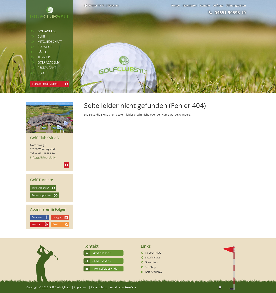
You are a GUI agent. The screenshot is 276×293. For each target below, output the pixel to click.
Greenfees (151, 262)
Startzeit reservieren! (45, 83)
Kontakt (66, 165)
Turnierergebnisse (41, 195)
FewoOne (130, 287)
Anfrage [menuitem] (218, 5)
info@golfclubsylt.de (43, 157)
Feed (54, 224)
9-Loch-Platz (152, 257)
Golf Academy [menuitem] (49, 62)
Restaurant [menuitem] (47, 68)
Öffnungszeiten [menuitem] (236, 5)
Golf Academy (153, 272)
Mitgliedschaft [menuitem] (50, 42)
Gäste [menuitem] (42, 52)
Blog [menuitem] (41, 73)
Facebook (37, 217)
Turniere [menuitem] (45, 57)
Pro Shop (150, 267)
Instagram (57, 217)
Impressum (81, 287)
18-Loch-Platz (153, 252)
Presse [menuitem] (175, 5)
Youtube (36, 224)
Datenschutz (99, 287)
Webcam (113, 5)
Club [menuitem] (41, 36)
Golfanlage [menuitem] (47, 31)
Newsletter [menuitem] (190, 5)
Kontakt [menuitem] (205, 5)
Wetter (94, 5)
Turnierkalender (40, 187)
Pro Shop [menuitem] (45, 47)
